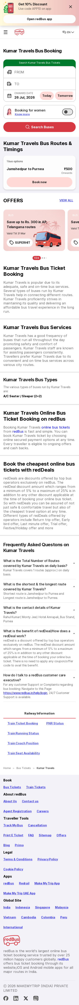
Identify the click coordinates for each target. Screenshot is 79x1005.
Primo (19, 845)
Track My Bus (13, 825)
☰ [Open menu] (5, 32)
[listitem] (11, 215)
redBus (18, 431)
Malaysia (61, 907)
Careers (43, 811)
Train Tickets (36, 787)
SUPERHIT (19, 242)
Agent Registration (17, 811)
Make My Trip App (47, 883)
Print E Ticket (13, 835)
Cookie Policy (13, 869)
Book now (39, 182)
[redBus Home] (19, 32)
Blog (6, 845)
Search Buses (39, 127)
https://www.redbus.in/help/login (25, 693)
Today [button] (46, 95)
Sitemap (45, 835)
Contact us (30, 801)
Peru (63, 917)
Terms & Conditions (18, 859)
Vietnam (9, 917)
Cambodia (28, 917)
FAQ (31, 835)
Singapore (42, 907)
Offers (61, 835)
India (6, 907)
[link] (34, 230)
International (13, 927)
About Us (10, 801)
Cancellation (37, 825)
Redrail (24, 883)
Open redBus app (39, 19)
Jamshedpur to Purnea (25, 169)
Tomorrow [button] (65, 95)
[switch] (67, 112)
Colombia (48, 917)
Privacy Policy (48, 859)
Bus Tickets (12, 787)
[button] (71, 6)
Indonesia (22, 907)
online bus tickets (55, 427)
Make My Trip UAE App (19, 893)
